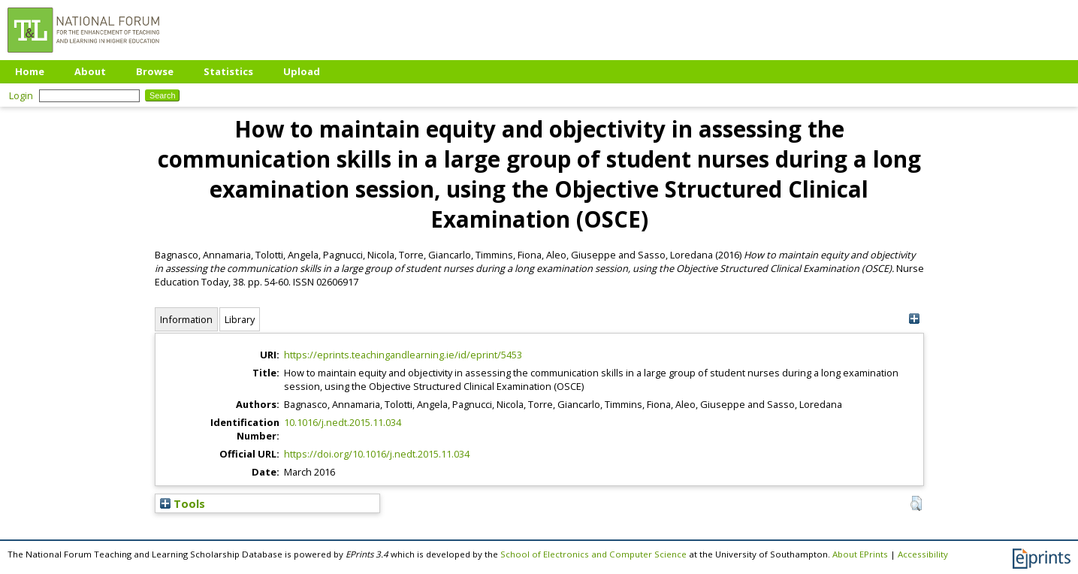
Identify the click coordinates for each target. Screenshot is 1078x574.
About (90, 71)
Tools (182, 503)
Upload (301, 71)
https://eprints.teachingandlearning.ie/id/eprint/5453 (403, 354)
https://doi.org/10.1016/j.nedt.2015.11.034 (377, 454)
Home (29, 71)
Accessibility (923, 554)
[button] (916, 503)
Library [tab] (240, 319)
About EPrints (860, 554)
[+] (914, 319)
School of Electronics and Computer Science (593, 554)
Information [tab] (186, 319)
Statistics (228, 71)
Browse (155, 71)
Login (21, 95)
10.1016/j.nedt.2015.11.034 (342, 422)
